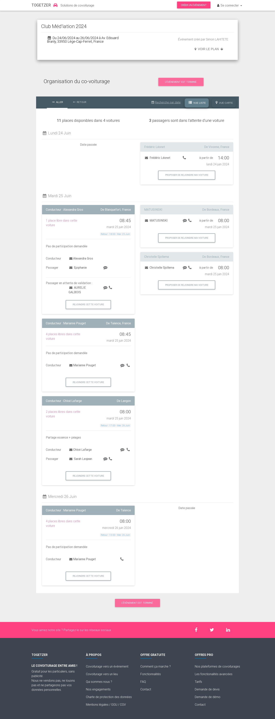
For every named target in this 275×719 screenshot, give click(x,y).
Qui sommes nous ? (99, 682)
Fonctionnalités (150, 674)
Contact (145, 689)
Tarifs (198, 682)
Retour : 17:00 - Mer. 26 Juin (115, 425)
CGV (123, 704)
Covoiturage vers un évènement (107, 666)
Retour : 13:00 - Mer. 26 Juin (115, 535)
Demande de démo (207, 697)
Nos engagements (98, 689)
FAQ (143, 682)
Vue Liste (197, 102)
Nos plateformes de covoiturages (217, 666)
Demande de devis (207, 689)
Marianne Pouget (82, 365)
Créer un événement (194, 5)
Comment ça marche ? (155, 666)
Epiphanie (78, 267)
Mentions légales (97, 704)
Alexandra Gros (81, 258)
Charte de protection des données (109, 697)
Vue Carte (224, 102)
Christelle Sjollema (159, 267)
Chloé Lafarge (80, 449)
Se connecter (228, 5)
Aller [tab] (57, 102)
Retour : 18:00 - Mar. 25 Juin (115, 234)
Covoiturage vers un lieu (102, 674)
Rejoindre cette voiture (88, 304)
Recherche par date (166, 102)
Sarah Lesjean (80, 459)
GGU (114, 704)
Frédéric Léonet (157, 158)
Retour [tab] (79, 102)
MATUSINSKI (156, 220)
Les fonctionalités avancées (213, 674)
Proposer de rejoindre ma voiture (186, 175)
